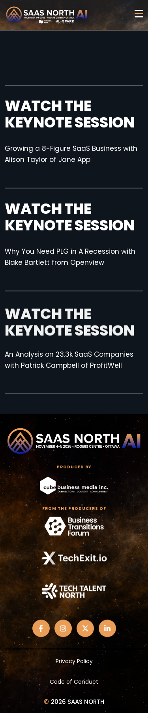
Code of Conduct (74, 682)
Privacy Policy (74, 661)
